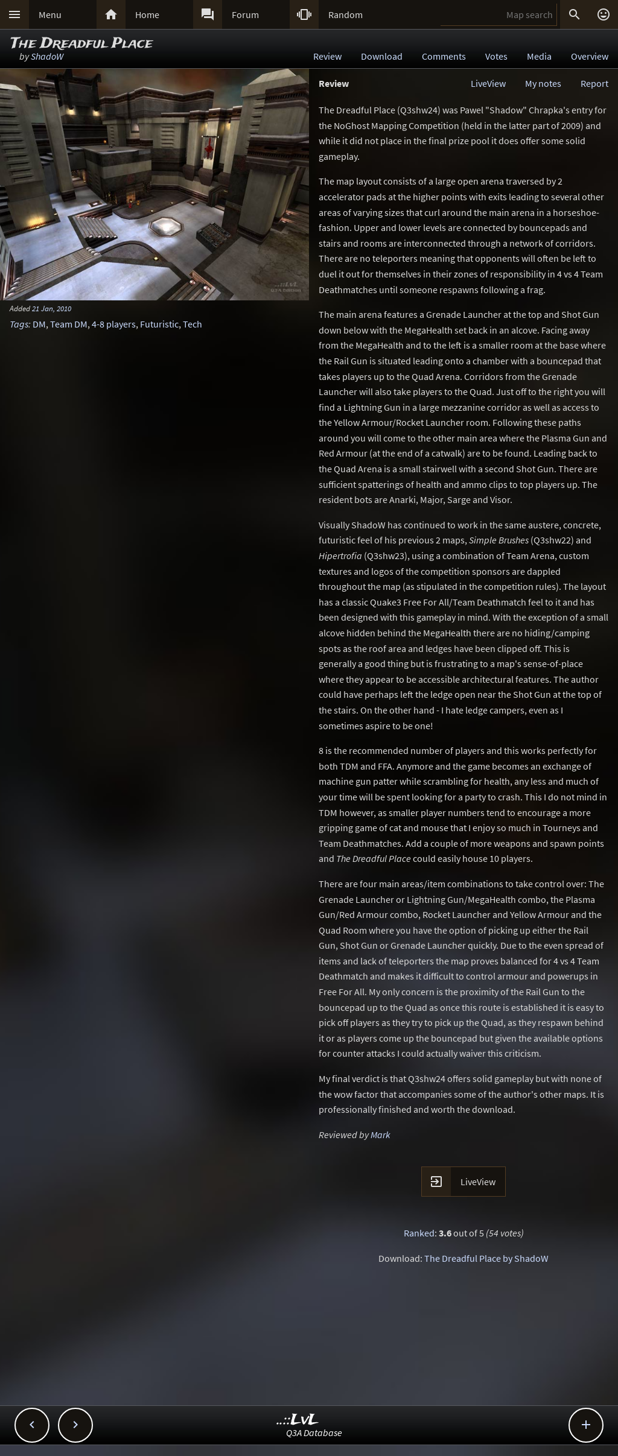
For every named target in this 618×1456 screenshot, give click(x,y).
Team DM (69, 324)
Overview (589, 56)
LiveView (488, 83)
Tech (192, 324)
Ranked (419, 1233)
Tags (19, 324)
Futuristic (159, 324)
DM (39, 324)
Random (345, 14)
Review (327, 56)
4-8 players (114, 324)
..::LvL (298, 1420)
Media (539, 56)
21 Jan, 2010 (51, 308)
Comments (444, 56)
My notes (543, 83)
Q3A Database (314, 1432)
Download (382, 56)
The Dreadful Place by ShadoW (486, 1258)
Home (147, 14)
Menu (50, 14)
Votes (496, 56)
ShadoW (47, 56)
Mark (380, 1134)
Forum (245, 14)
